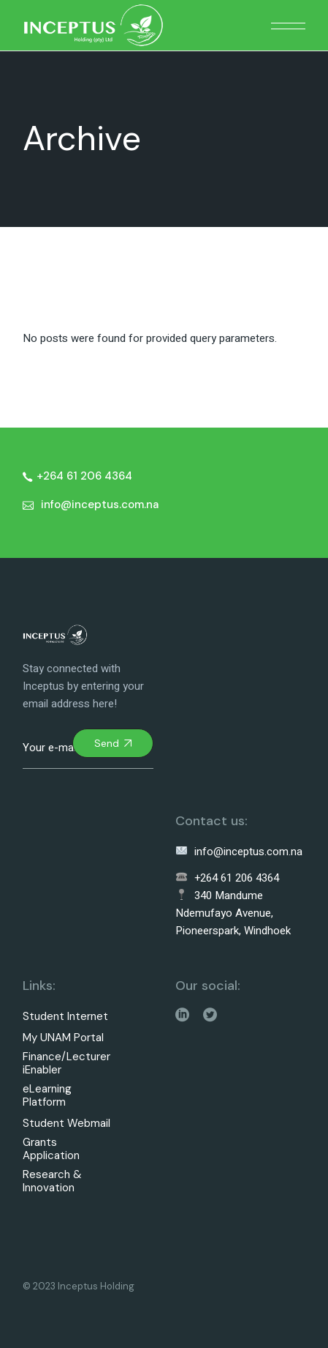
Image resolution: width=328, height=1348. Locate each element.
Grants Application (51, 1149)
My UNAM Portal (63, 1038)
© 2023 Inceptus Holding (78, 1286)
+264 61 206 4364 (227, 878)
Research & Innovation (52, 1181)
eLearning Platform (47, 1095)
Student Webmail (66, 1124)
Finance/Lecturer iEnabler (66, 1063)
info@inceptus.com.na (239, 852)
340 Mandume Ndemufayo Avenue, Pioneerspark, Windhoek (233, 913)
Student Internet (65, 1017)
